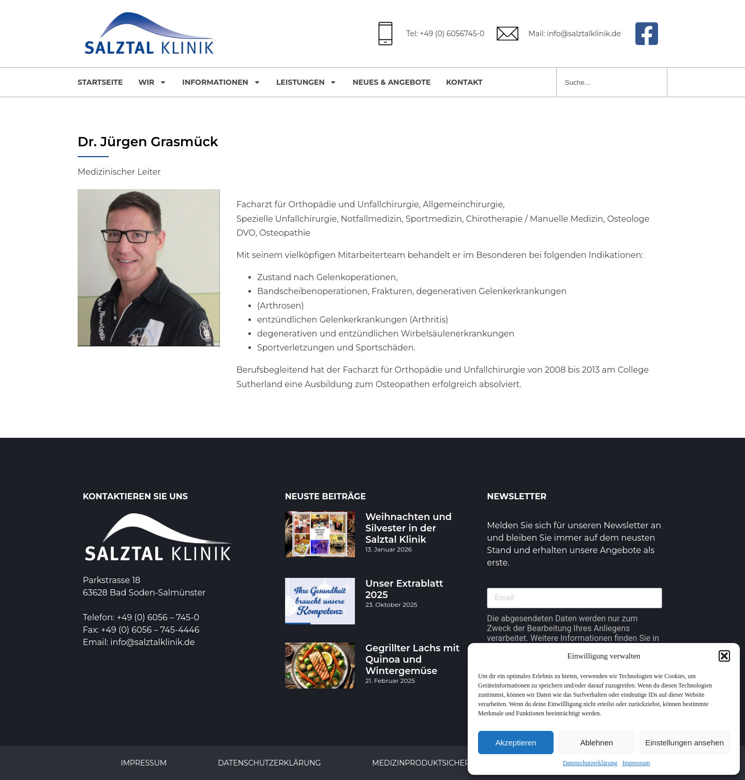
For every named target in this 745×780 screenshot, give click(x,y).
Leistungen (306, 82)
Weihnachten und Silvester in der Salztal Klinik (408, 528)
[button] (724, 656)
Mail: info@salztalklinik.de (574, 33)
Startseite (100, 82)
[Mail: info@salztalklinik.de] (507, 34)
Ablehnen (596, 742)
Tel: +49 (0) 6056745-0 (445, 33)
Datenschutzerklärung (590, 763)
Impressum (636, 763)
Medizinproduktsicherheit (430, 763)
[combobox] (611, 82)
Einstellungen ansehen (684, 742)
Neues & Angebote (391, 82)
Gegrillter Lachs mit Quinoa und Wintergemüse (412, 660)
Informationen (221, 82)
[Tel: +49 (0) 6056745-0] (385, 34)
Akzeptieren (515, 742)
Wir (152, 82)
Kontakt (464, 82)
